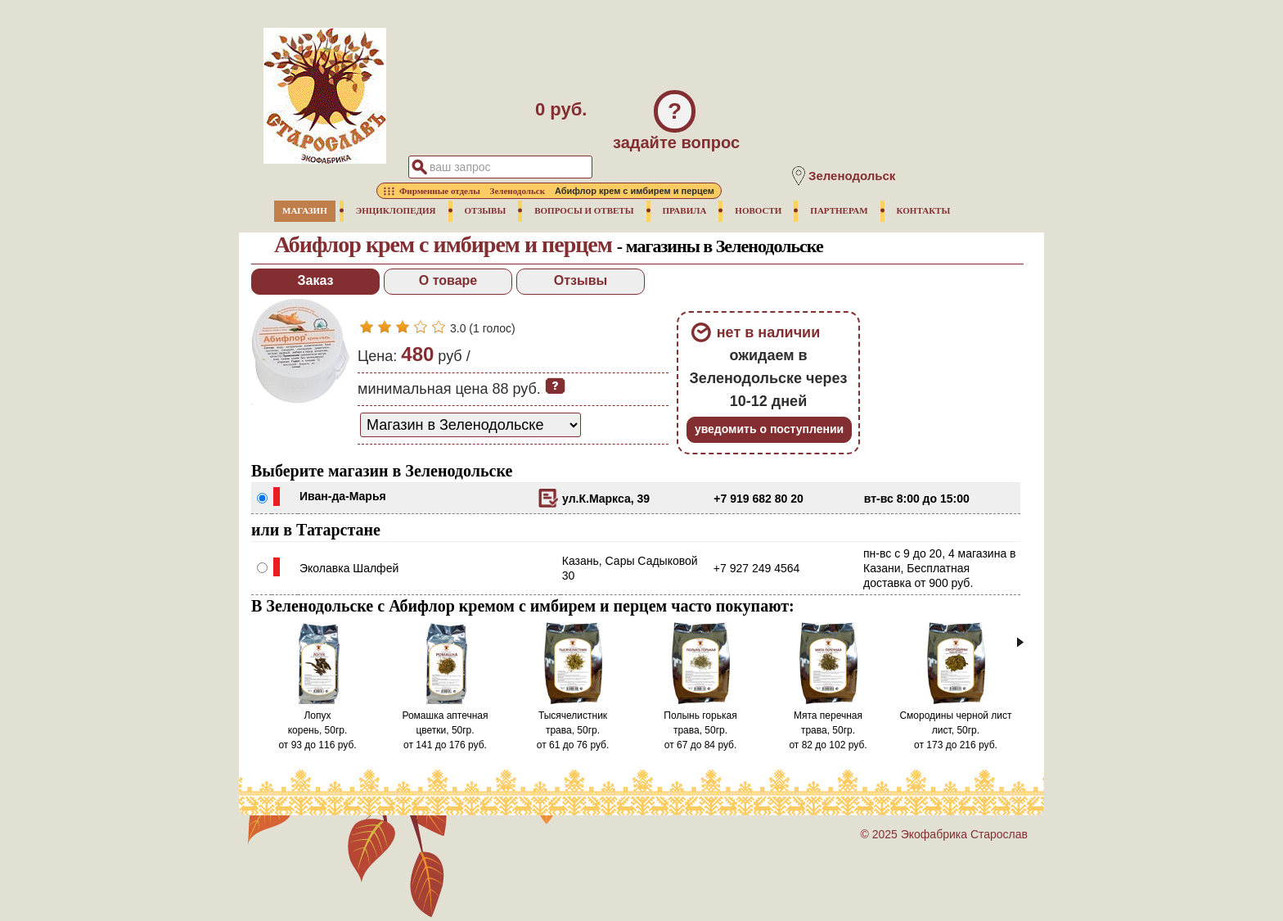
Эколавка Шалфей (348, 568)
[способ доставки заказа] (470, 425)
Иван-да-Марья (342, 496)
